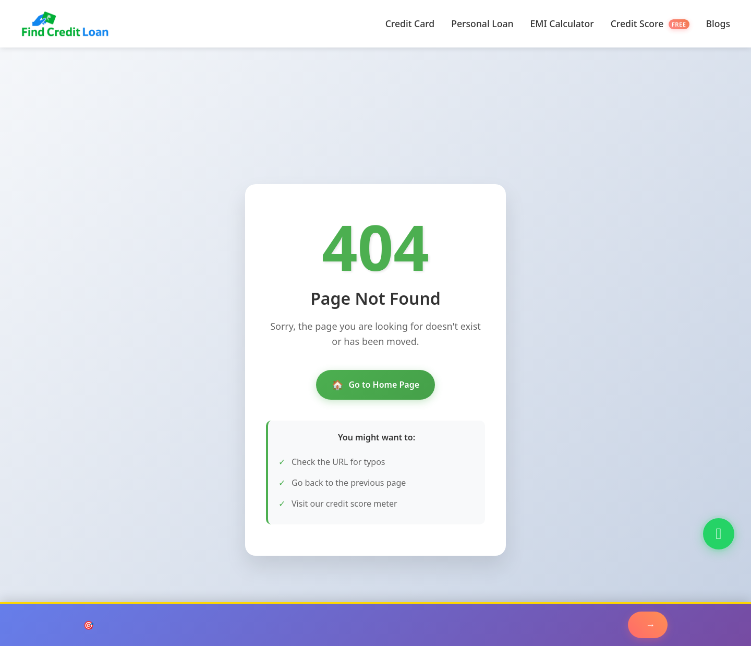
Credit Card (410, 23)
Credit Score (650, 23)
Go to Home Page (375, 385)
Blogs (718, 23)
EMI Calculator (562, 23)
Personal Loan (482, 23)
